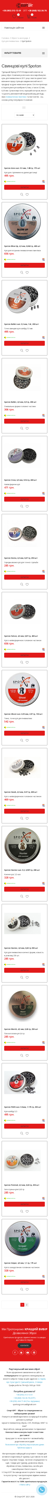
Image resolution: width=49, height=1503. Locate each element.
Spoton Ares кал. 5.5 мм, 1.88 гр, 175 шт (22, 168)
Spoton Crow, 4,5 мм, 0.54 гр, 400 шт (20, 480)
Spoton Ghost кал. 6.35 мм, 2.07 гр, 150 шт (23, 714)
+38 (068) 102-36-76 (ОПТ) (24, 1398)
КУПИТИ (24, 187)
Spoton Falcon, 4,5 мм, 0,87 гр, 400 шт (21, 636)
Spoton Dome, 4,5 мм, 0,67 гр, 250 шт (21, 558)
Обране (18, 16)
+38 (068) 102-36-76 (37, 10)
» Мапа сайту (24, 1484)
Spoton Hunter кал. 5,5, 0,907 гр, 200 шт (22, 870)
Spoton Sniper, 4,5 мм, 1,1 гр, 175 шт (20, 1263)
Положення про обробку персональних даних (24, 1444)
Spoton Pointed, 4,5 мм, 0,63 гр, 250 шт (21, 1185)
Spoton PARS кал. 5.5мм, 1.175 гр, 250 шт (22, 1107)
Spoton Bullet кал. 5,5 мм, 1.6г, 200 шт (21, 324)
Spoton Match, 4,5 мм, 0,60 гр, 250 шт (21, 1029)
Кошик (32, 16)
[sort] (25, 115)
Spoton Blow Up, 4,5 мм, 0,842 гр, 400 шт (22, 246)
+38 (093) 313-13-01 (11, 10)
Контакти (24, 1345)
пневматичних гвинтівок (16, 97)
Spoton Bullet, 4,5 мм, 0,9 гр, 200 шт (20, 402)
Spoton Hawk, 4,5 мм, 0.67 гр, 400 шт (20, 792)
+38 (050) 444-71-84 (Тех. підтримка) (24, 1401)
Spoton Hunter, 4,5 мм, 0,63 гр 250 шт (21, 948)
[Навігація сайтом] (43, 28)
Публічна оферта (24, 1447)
